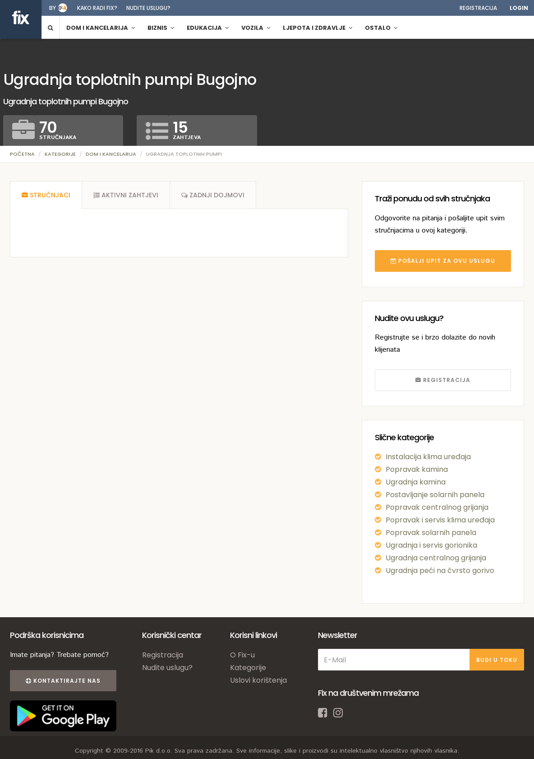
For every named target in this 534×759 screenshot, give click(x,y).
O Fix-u (242, 655)
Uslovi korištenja (258, 680)
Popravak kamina (417, 469)
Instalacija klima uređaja (428, 457)
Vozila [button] (255, 27)
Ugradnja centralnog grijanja (436, 558)
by (52, 8)
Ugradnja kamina (416, 482)
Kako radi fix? (97, 8)
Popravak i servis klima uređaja (440, 520)
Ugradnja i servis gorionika (431, 545)
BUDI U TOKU (496, 660)
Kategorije (60, 154)
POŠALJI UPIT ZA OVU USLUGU (443, 261)
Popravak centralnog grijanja (437, 507)
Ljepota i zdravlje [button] (317, 27)
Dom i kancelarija (111, 154)
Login (519, 8)
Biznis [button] (160, 27)
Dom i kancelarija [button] (100, 27)
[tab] (46, 195)
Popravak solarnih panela (431, 532)
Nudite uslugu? (148, 8)
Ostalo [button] (381, 27)
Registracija (478, 8)
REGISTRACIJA (442, 380)
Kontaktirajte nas (63, 680)
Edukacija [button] (208, 27)
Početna (22, 154)
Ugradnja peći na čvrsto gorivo (440, 570)
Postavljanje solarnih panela (435, 494)
